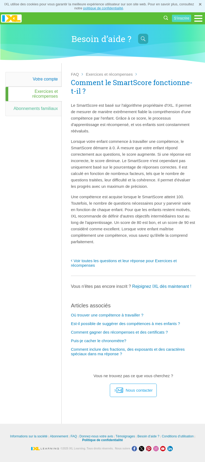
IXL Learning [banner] (11, 18)
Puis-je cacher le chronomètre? (98, 340)
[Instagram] (156, 448)
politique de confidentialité (103, 8)
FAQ (75, 74)
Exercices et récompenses (109, 74)
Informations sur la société (28, 436)
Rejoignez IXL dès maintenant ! (161, 286)
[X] (142, 448)
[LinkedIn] (170, 448)
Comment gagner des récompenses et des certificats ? (119, 332)
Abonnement (59, 436)
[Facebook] (135, 448)
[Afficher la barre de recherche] (143, 39)
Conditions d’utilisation (178, 436)
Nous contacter (133, 390)
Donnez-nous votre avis (96, 436)
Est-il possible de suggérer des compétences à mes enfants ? (125, 323)
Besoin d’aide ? (148, 436)
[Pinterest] (149, 448)
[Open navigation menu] (198, 18)
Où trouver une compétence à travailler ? (107, 315)
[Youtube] (163, 448)
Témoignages (125, 436)
